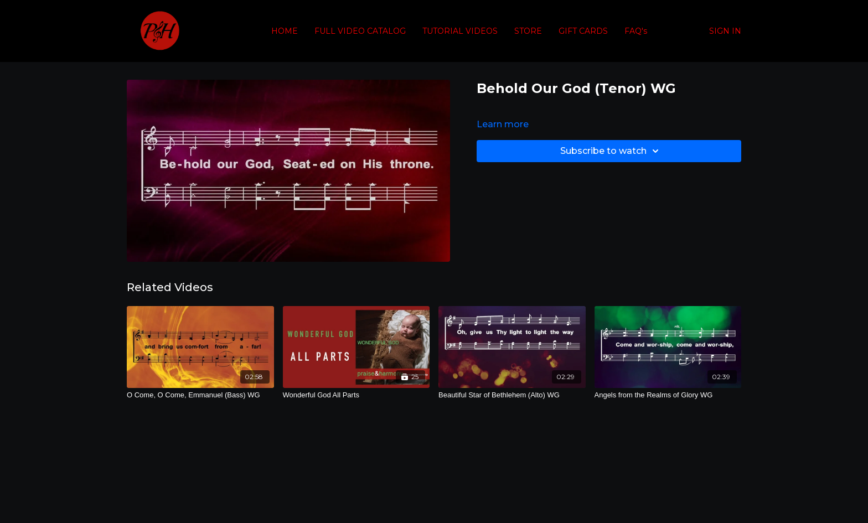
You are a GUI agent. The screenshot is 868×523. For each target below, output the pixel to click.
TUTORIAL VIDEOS (460, 31)
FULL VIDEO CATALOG (360, 31)
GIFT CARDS (583, 31)
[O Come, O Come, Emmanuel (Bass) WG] (200, 395)
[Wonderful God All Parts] (356, 395)
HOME (284, 31)
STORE (528, 31)
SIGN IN (725, 31)
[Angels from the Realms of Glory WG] (668, 395)
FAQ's (635, 31)
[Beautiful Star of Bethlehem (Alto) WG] (512, 395)
